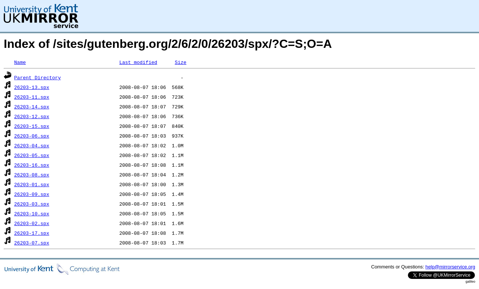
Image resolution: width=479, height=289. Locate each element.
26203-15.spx (31, 126)
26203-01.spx (31, 184)
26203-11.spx (31, 96)
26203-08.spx (31, 174)
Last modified (138, 62)
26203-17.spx (31, 233)
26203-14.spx (31, 106)
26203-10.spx (31, 213)
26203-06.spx (31, 135)
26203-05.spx (31, 155)
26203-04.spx (31, 145)
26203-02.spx (31, 223)
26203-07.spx (31, 242)
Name (20, 62)
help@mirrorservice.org (450, 267)
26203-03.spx (31, 203)
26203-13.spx (31, 87)
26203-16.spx (31, 165)
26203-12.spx (31, 116)
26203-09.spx (31, 194)
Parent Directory (37, 77)
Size (180, 62)
